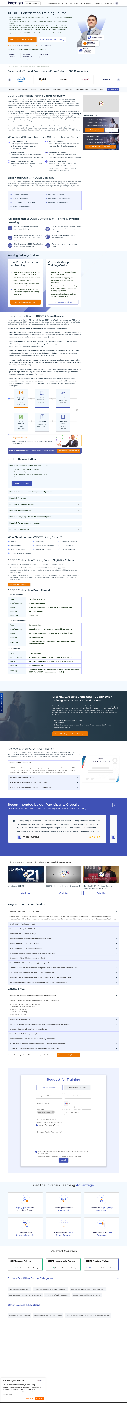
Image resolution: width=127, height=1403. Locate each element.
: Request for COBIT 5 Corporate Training (27, 49)
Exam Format (57, 89)
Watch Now (26, 893)
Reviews (94, 89)
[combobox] (49, 1113)
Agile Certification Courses (19, 1289)
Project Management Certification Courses (50, 1289)
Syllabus (34, 89)
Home (9, 66)
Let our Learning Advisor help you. (32, 451)
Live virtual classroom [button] (73, 1112)
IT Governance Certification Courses (27, 66)
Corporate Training (81, 89)
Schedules (68, 89)
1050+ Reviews (24, 45)
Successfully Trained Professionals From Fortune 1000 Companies (48, 71)
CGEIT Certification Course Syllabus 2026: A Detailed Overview (88, 1315)
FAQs (101, 89)
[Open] (60, 1113)
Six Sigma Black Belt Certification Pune (48, 1315)
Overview (11, 89)
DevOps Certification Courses (57, 1295)
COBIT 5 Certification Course (43, 66)
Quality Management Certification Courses (25, 1295)
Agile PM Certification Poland (19, 1315)
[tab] (50, 1087)
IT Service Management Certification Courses (88, 1289)
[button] (22, 39)
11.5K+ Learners (45, 45)
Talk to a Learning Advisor (1, 703)
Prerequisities (44, 89)
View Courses (15, 66)
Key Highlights (23, 89)
